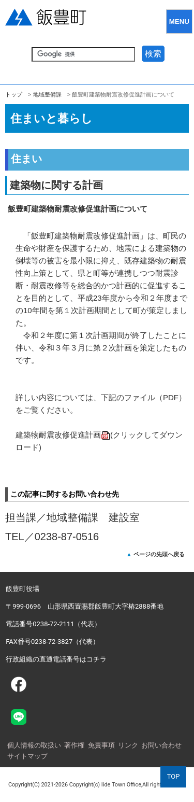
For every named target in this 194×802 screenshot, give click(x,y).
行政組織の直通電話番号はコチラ (56, 659)
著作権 (74, 745)
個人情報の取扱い (34, 745)
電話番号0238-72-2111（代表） (53, 624)
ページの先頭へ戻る (159, 554)
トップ (13, 94)
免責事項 (101, 745)
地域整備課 (47, 94)
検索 (153, 54)
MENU (179, 21)
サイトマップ (27, 756)
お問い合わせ (161, 745)
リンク (128, 745)
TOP (173, 776)
